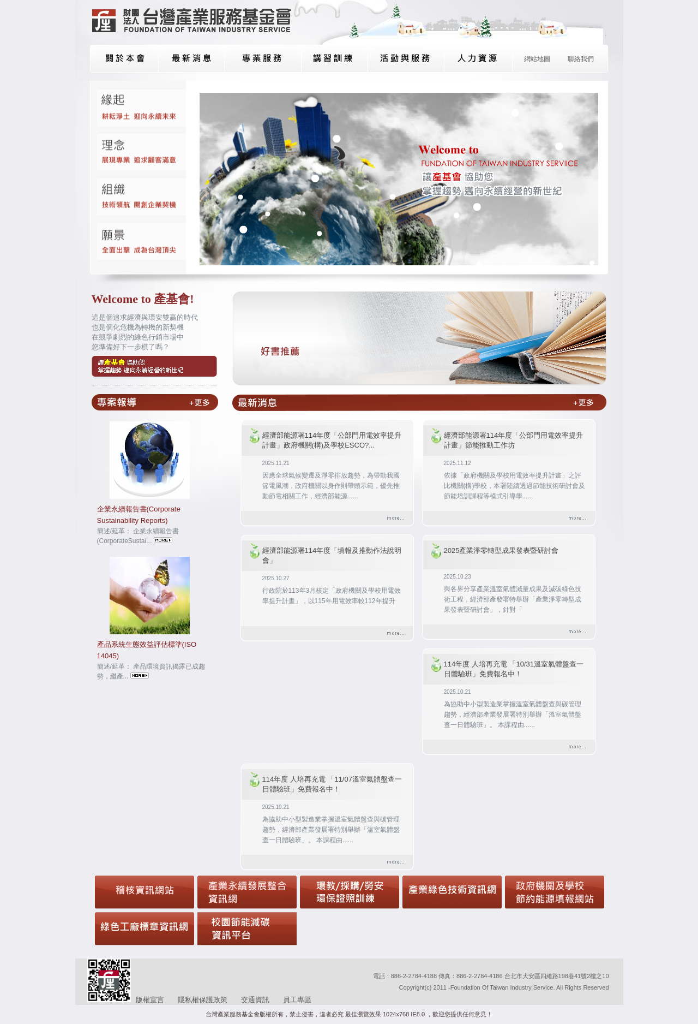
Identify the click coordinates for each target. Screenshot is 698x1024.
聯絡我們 (581, 59)
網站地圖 (537, 59)
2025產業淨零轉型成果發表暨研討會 (501, 550)
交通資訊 (255, 1000)
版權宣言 (150, 1000)
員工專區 (297, 1000)
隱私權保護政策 (202, 1000)
